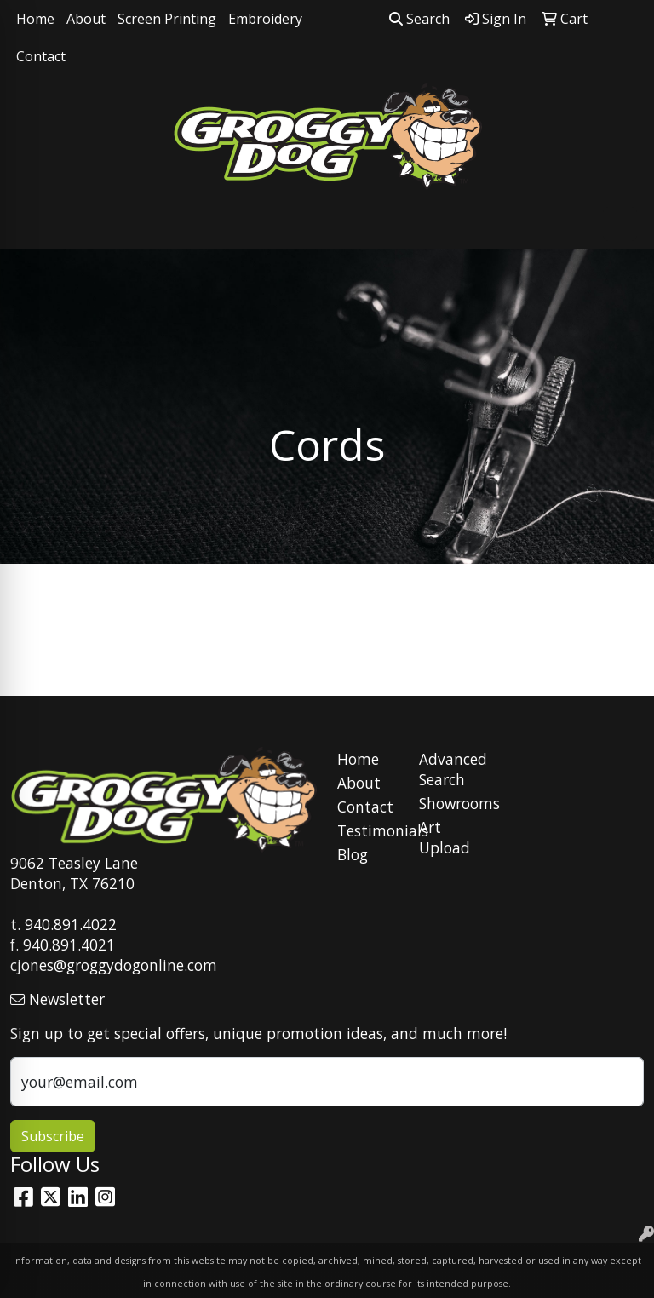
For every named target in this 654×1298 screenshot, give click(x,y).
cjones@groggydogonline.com (113, 965)
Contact (41, 56)
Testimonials (368, 830)
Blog (352, 854)
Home (35, 18)
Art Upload (444, 837)
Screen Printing (167, 18)
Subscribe (52, 1136)
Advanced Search (449, 769)
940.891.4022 (71, 924)
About (86, 18)
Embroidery (265, 18)
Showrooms (449, 803)
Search (419, 18)
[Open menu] (620, 224)
